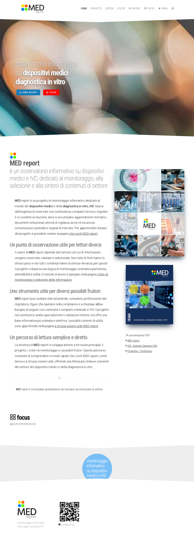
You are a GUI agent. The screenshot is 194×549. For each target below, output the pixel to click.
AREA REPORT (28, 92)
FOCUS (51, 92)
